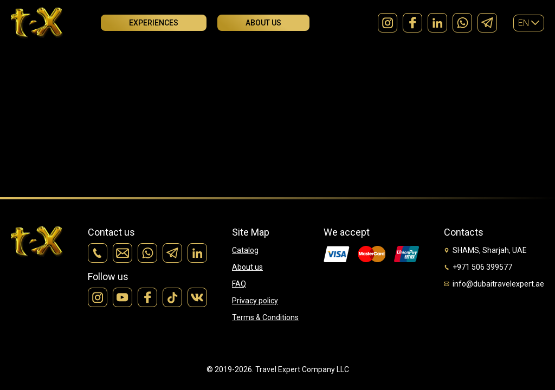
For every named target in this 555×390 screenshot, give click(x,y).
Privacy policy (255, 300)
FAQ (239, 284)
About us (263, 22)
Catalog (245, 250)
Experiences (153, 22)
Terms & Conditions (265, 317)
